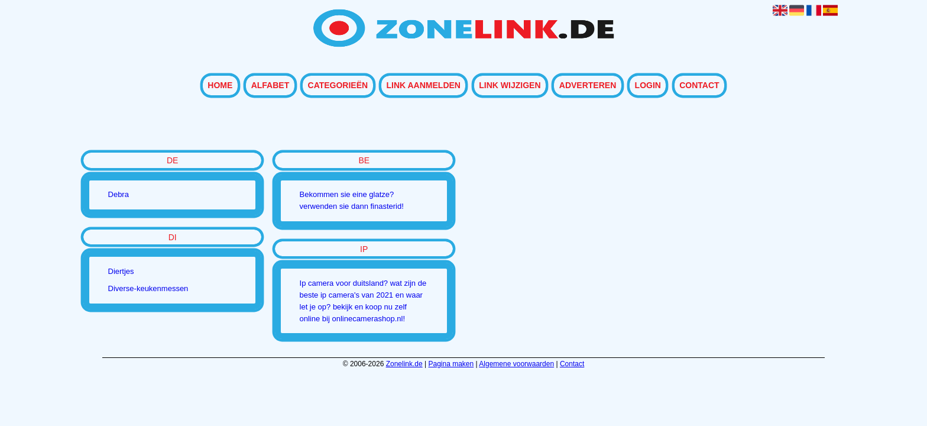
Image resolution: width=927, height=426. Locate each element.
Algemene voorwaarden (516, 364)
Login (648, 86)
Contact (699, 86)
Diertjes (121, 271)
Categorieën (338, 86)
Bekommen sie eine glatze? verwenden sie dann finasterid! (352, 200)
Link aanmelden (423, 86)
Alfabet (270, 86)
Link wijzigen (509, 86)
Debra (118, 194)
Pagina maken (451, 364)
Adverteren (587, 86)
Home (220, 86)
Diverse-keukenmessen (148, 288)
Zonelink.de (404, 364)
